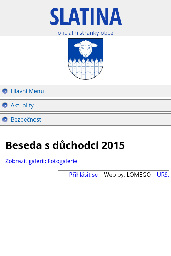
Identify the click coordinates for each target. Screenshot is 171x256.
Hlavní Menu (27, 91)
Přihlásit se (83, 174)
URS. (163, 174)
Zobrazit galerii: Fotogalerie (41, 161)
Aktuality (22, 105)
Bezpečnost (26, 119)
